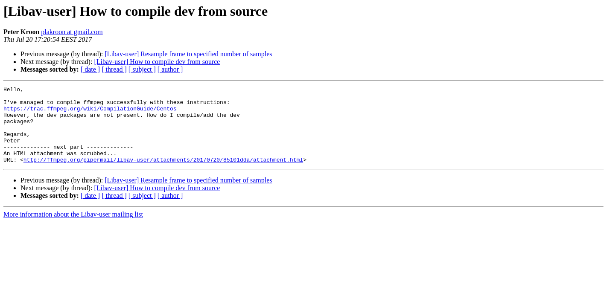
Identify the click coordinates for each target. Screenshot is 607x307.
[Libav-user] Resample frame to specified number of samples (188, 54)
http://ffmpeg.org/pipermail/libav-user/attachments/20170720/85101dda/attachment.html (163, 175)
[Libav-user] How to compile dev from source (157, 61)
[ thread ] (114, 69)
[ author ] (170, 69)
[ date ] (90, 69)
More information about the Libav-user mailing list (73, 229)
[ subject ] (142, 69)
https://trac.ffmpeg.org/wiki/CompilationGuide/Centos (90, 113)
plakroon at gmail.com (71, 31)
